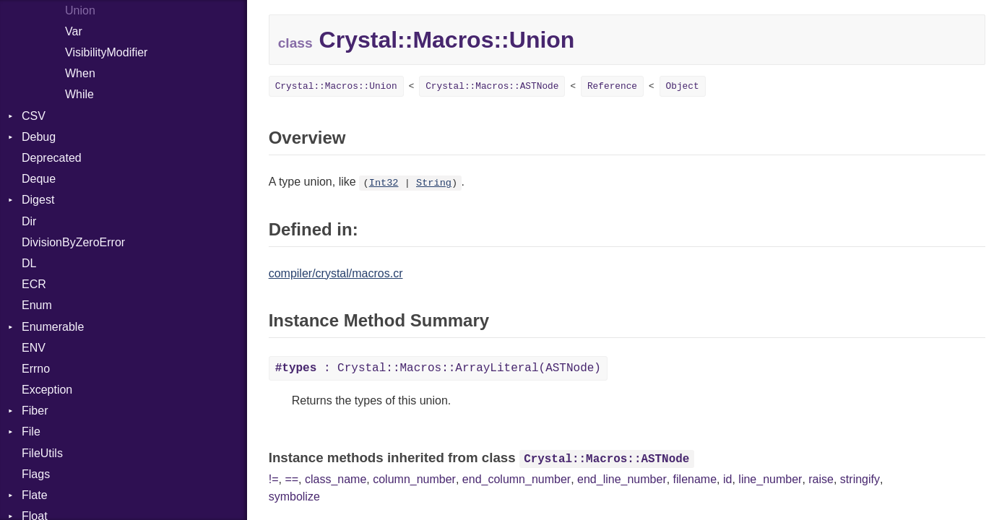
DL (29, 263)
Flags (36, 474)
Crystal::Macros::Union (336, 86)
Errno (36, 369)
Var (73, 31)
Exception (47, 390)
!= (274, 479)
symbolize (294, 496)
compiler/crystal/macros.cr (336, 273)
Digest (38, 200)
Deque (39, 179)
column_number (414, 479)
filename (695, 479)
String (433, 183)
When (80, 73)
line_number (770, 479)
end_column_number (516, 479)
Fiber (35, 410)
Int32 (384, 183)
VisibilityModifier (106, 52)
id (727, 479)
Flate (35, 495)
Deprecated (52, 158)
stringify (860, 479)
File (31, 431)
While (79, 94)
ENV (34, 348)
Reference (612, 86)
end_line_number (622, 479)
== (291, 479)
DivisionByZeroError (73, 242)
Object (682, 86)
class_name (335, 479)
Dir (29, 221)
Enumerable (53, 327)
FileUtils (42, 453)
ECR (34, 284)
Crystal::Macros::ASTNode (491, 86)
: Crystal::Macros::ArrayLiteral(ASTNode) (438, 368)
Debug (39, 137)
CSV (34, 116)
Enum (37, 305)
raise (821, 479)
